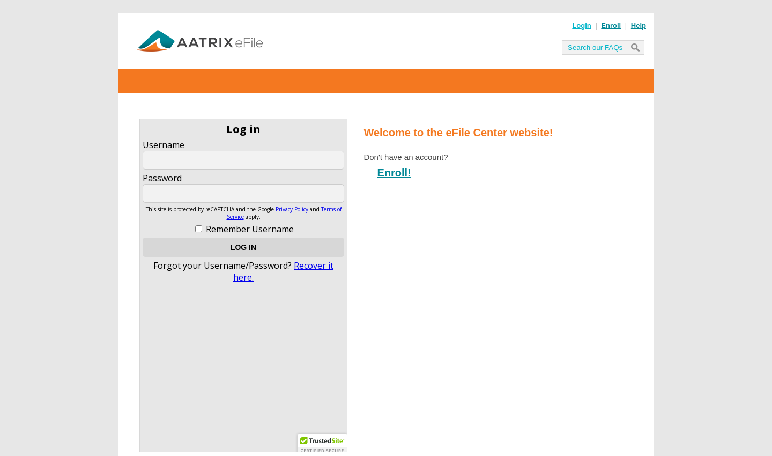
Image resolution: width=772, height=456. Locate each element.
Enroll (611, 25)
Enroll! (394, 173)
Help (638, 25)
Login (581, 25)
